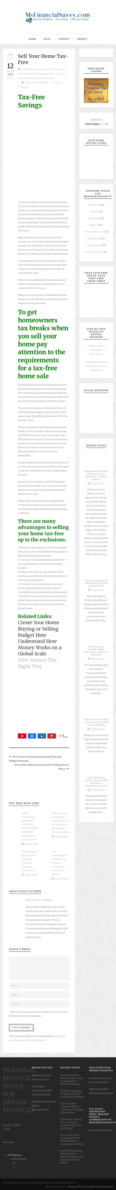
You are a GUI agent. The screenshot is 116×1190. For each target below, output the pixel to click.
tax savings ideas (45, 74)
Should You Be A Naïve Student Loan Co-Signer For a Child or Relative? (96, 475)
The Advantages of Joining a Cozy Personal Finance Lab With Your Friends (59, 862)
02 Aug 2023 (98, 483)
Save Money (94, 245)
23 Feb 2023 (31, 844)
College (94, 211)
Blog (47, 39)
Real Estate (94, 238)
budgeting (28, 69)
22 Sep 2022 (61, 879)
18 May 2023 (98, 729)
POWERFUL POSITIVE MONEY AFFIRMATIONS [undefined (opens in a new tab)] (42, 1090)
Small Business (94, 252)
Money (25, 87)
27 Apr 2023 (97, 790)
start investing (26, 74)
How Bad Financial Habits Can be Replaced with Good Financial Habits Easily (71, 1156)
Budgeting (94, 204)
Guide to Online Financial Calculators (96, 350)
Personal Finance (94, 231)
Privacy (82, 39)
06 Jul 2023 (98, 590)
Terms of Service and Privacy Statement (90, 1186)
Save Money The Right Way (37, 663)
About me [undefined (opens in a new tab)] (8, 1142)
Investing (93, 218)
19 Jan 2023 (31, 875)
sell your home (57, 69)
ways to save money (42, 78)
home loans (41, 69)
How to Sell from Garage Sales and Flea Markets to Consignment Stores (96, 781)
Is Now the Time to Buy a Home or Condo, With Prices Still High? (96, 722)
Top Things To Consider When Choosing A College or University (96, 650)
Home (32, 39)
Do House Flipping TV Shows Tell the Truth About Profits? (96, 583)
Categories (96, 119)
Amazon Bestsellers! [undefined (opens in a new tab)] (100, 1130)
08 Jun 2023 (98, 659)
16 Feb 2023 (61, 836)
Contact (63, 39)
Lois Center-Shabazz (36, 82)
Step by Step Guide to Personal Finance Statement (96, 366)
